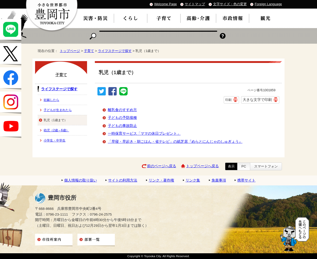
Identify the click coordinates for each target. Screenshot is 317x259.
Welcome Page (165, 4)
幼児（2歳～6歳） (56, 130)
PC (243, 166)
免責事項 (219, 180)
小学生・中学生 (54, 140)
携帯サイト (246, 180)
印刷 (228, 100)
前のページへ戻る (161, 166)
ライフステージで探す (115, 51)
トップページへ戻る (202, 166)
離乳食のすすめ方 (122, 110)
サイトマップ (195, 4)
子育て (89, 51)
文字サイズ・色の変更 (230, 4)
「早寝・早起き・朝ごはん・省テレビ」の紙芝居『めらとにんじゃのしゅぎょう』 (175, 142)
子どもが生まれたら (58, 110)
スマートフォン (266, 166)
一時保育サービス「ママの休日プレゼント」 (144, 133)
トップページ (70, 51)
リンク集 (193, 180)
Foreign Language (268, 4)
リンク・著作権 (161, 180)
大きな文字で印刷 (257, 100)
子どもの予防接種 (122, 118)
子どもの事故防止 (122, 126)
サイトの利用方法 (122, 180)
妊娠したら (51, 100)
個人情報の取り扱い (80, 180)
